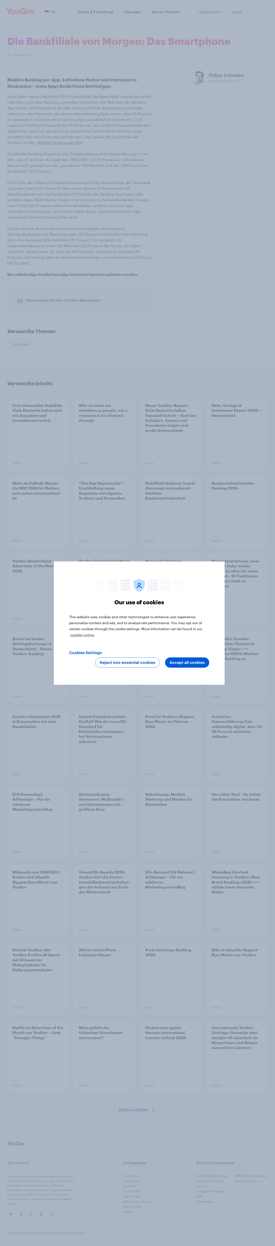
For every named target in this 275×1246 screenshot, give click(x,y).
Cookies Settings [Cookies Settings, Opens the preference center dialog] (85, 653)
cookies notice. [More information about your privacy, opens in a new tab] (82, 635)
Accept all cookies (187, 662)
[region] (139, 623)
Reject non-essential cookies (127, 662)
